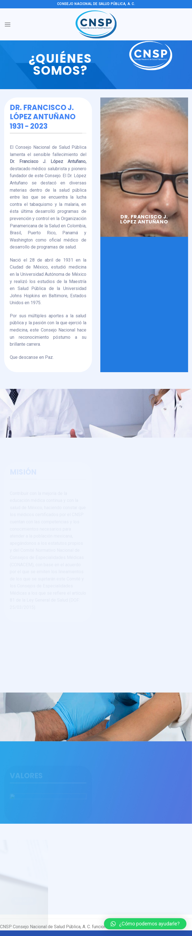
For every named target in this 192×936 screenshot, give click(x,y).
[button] (145, 923)
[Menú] (7, 24)
